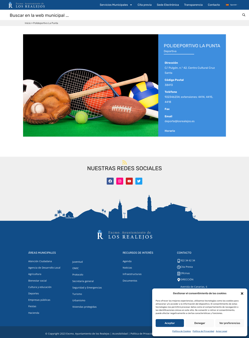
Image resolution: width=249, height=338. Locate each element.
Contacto (214, 4)
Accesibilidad (120, 333)
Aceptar (170, 323)
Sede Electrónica (168, 4)
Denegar (199, 323)
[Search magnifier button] (243, 14)
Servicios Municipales (116, 5)
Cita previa (145, 4)
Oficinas (185, 273)
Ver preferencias (229, 323)
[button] (242, 293)
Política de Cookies (181, 331)
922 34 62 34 (187, 260)
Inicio (28, 23)
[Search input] (125, 15)
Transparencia (193, 4)
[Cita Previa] (178, 267)
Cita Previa (186, 266)
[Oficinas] (178, 273)
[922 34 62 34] (178, 261)
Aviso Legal (221, 331)
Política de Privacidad (203, 331)
